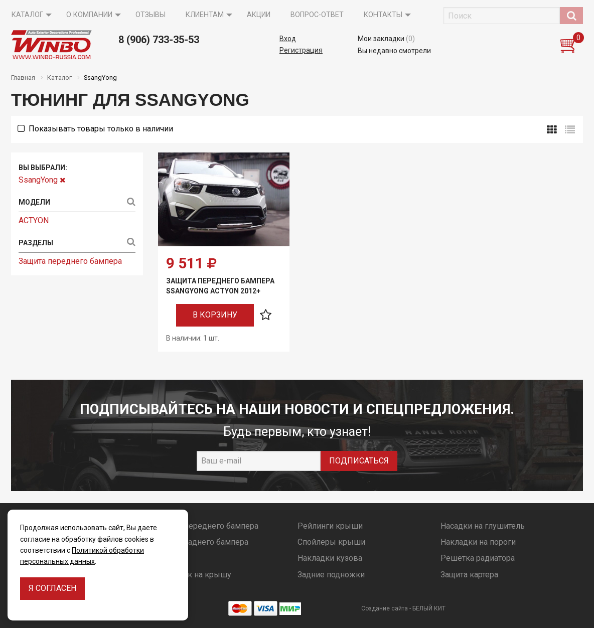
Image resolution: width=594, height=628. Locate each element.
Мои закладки (386, 39)
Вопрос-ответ (317, 15)
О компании (89, 15)
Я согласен (52, 588)
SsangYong (42, 180)
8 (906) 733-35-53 (158, 40)
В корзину (215, 315)
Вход (287, 39)
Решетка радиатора (477, 558)
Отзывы (150, 15)
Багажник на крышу (193, 574)
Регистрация (301, 50)
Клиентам (205, 15)
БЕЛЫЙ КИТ (428, 608)
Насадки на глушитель (482, 526)
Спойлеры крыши (331, 542)
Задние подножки (331, 574)
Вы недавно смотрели (394, 51)
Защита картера (469, 574)
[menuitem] (29, 15)
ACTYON (34, 220)
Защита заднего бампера (201, 542)
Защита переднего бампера (70, 261)
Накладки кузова (330, 558)
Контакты (383, 15)
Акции (258, 15)
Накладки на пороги (478, 542)
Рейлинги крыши (330, 526)
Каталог (27, 15)
